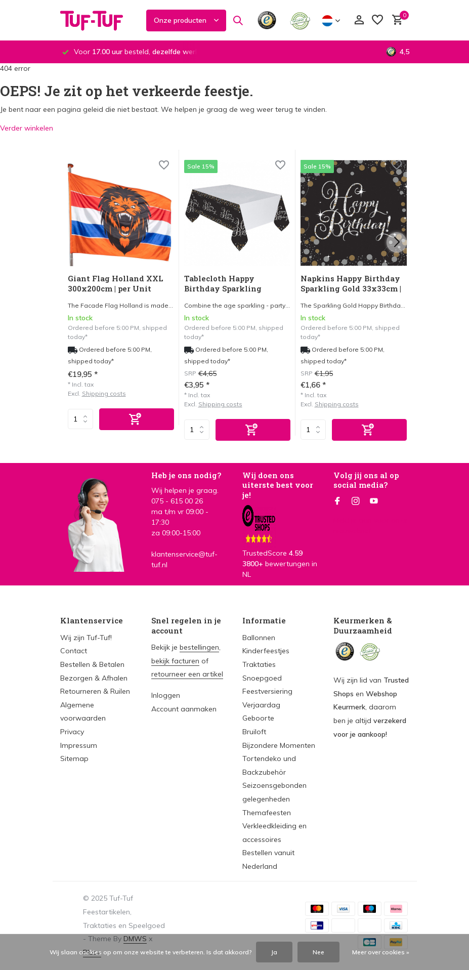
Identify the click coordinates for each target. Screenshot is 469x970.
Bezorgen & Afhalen (93, 678)
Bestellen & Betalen (92, 664)
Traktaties (259, 664)
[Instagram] (356, 501)
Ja (274, 952)
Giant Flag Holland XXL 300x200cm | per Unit (115, 283)
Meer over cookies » (380, 952)
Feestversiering (267, 691)
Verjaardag (261, 704)
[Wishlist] (164, 166)
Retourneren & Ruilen (95, 691)
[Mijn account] (359, 20)
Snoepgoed (262, 678)
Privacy (72, 731)
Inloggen (165, 695)
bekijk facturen (175, 660)
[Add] (136, 419)
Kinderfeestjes (265, 650)
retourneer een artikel (187, 674)
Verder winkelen (26, 128)
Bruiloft (254, 731)
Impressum (78, 745)
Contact (73, 650)
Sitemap (74, 758)
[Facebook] (337, 501)
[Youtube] (374, 501)
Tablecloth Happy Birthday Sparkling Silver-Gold (223, 284)
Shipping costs (104, 393)
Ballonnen (258, 637)
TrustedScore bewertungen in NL (279, 550)
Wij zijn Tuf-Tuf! (86, 637)
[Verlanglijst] (377, 20)
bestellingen (199, 647)
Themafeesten (266, 812)
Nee (318, 952)
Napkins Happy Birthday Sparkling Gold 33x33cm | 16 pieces (351, 284)
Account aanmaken (184, 708)
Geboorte (258, 718)
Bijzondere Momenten (278, 745)
